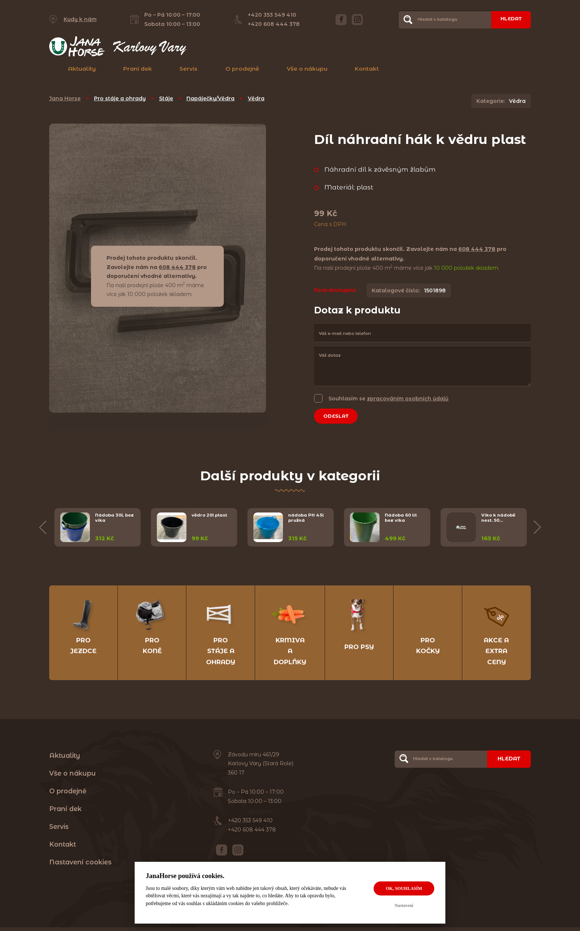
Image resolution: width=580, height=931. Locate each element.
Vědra (256, 98)
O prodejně (242, 68)
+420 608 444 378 (272, 24)
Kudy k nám (80, 19)
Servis (188, 68)
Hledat (509, 19)
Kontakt (367, 68)
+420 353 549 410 (270, 14)
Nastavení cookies (80, 866)
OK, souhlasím (404, 888)
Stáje (166, 98)
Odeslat (338, 416)
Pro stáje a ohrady (120, 98)
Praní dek (137, 68)
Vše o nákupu (307, 68)
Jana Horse (65, 98)
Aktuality (82, 68)
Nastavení (404, 905)
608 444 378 (177, 267)
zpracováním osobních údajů (408, 398)
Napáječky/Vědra (210, 98)
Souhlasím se (388, 398)
